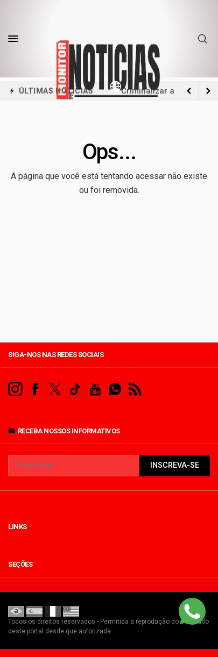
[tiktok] (75, 390)
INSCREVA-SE (174, 465)
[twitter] (55, 390)
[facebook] (35, 390)
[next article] (189, 91)
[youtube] (95, 390)
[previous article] (208, 91)
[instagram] (15, 390)
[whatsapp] (115, 390)
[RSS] (135, 390)
